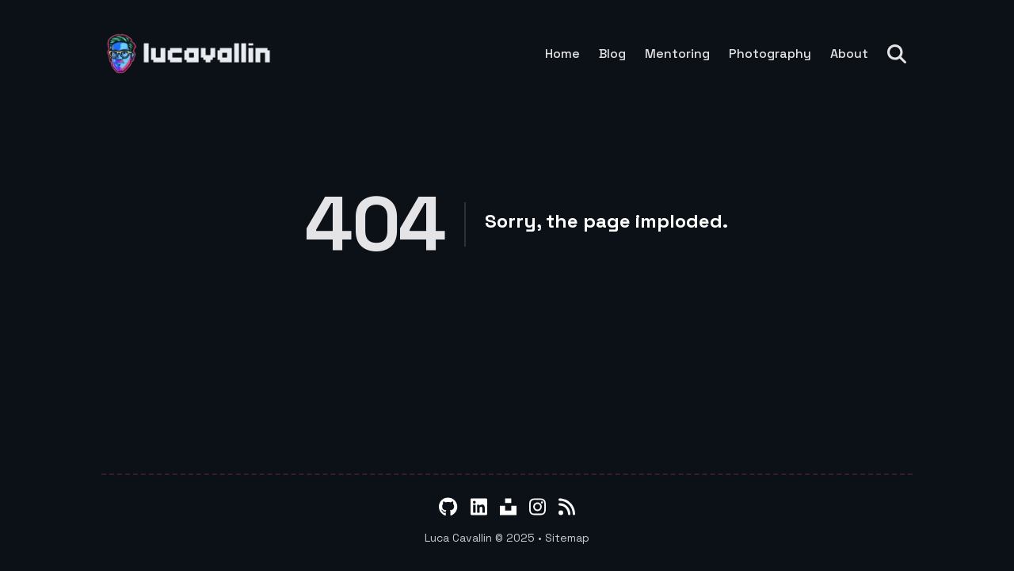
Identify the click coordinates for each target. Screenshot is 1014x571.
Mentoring (677, 54)
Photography (770, 54)
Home (562, 54)
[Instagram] (537, 507)
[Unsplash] (508, 507)
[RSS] (566, 507)
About (849, 54)
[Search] (900, 53)
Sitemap (567, 538)
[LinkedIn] (479, 507)
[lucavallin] (193, 53)
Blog (612, 54)
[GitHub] (448, 507)
